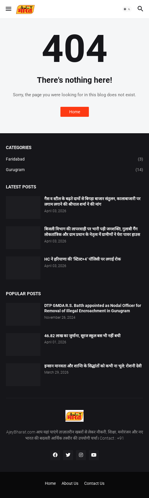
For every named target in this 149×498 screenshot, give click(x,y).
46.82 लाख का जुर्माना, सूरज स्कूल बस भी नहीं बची (82, 335)
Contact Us (94, 483)
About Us (70, 483)
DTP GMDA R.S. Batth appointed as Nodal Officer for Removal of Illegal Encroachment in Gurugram (92, 308)
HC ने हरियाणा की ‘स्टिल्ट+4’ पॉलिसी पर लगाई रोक (82, 259)
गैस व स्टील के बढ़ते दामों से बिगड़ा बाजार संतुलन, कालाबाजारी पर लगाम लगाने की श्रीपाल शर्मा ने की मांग (92, 201)
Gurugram (74, 170)
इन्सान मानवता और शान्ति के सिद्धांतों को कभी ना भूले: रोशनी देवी (93, 366)
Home (74, 111)
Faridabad (74, 159)
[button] (8, 9)
